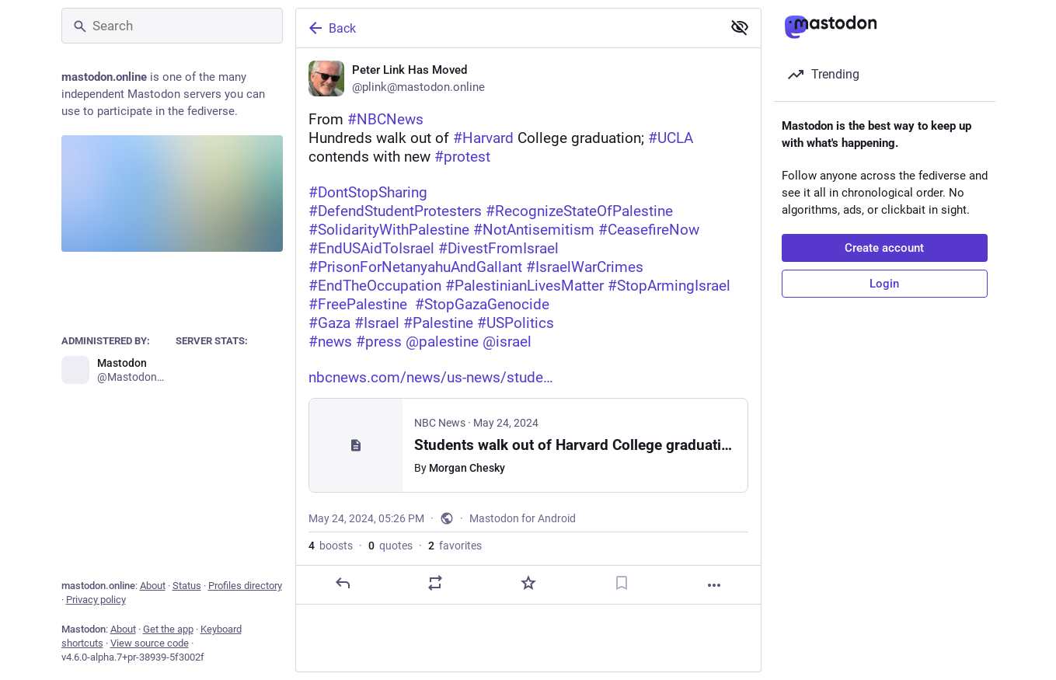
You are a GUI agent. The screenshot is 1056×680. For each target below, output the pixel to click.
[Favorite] (527, 583)
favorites (455, 546)
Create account (884, 248)
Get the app (168, 629)
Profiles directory (245, 585)
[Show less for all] (740, 27)
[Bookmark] (621, 583)
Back (331, 28)
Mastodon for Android (522, 518)
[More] (714, 585)
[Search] (172, 26)
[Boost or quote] (435, 583)
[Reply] (342, 583)
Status (187, 585)
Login (884, 284)
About (153, 585)
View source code (149, 643)
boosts (330, 546)
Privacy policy (96, 599)
